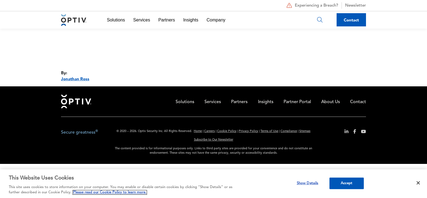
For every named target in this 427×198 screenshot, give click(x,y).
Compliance (289, 131)
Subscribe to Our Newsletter (213, 139)
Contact (351, 20)
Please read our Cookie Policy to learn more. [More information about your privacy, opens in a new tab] (109, 192)
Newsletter (355, 6)
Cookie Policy (227, 131)
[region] (213, 183)
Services (141, 20)
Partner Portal (297, 102)
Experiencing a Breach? (311, 5)
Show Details (307, 183)
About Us (330, 102)
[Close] (418, 183)
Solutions (116, 20)
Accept (346, 183)
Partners (166, 20)
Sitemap (304, 131)
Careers (209, 131)
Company (216, 20)
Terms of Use (269, 131)
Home (76, 101)
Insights (190, 20)
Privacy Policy (248, 131)
